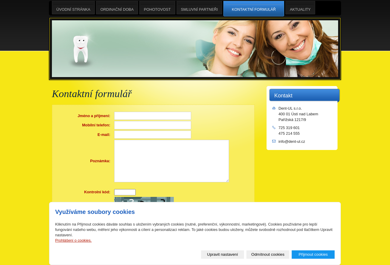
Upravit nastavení (222, 254)
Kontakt (283, 96)
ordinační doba (117, 7)
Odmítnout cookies (267, 254)
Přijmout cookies (313, 254)
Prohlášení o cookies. (73, 240)
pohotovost (157, 7)
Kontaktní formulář (254, 9)
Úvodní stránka (73, 7)
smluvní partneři (199, 7)
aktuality (300, 7)
